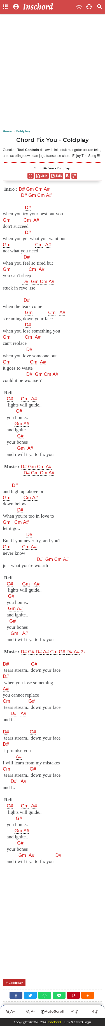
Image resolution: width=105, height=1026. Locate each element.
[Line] (59, 995)
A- (30, 1011)
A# (47, 189)
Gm (30, 189)
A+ (10, 1011)
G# (10, 399)
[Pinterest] (73, 995)
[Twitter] (30, 995)
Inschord (54, 1022)
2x (83, 651)
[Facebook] (16, 995)
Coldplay (16, 982)
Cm (39, 189)
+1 (75, 1011)
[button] (87, 995)
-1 (95, 1011)
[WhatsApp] (44, 995)
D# (22, 189)
